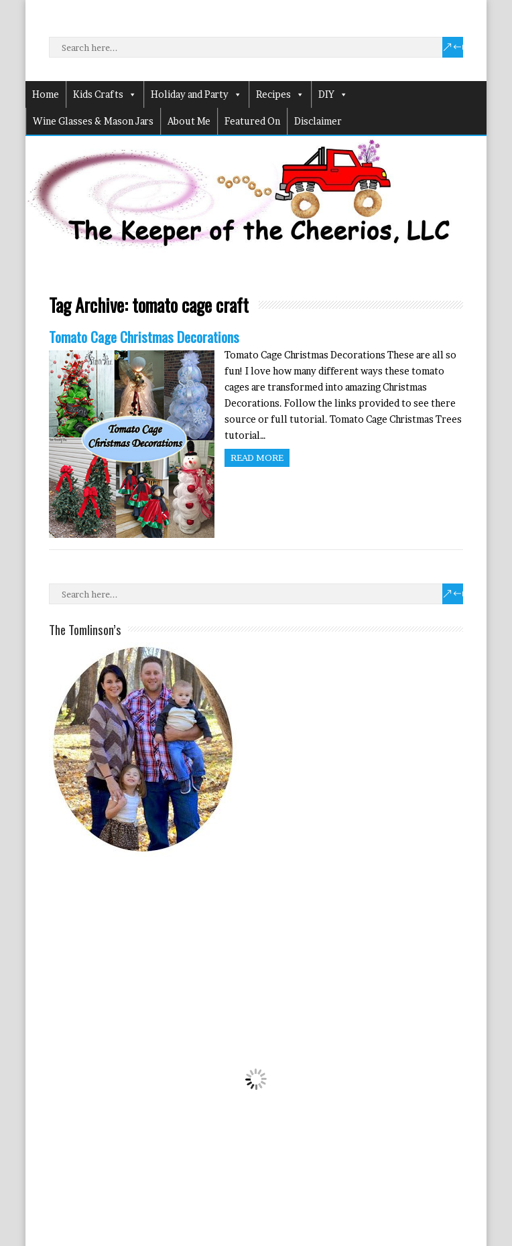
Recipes (280, 94)
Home (45, 94)
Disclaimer (318, 121)
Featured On (252, 121)
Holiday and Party (196, 94)
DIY (333, 94)
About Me (189, 121)
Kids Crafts (105, 94)
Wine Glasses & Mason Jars (93, 121)
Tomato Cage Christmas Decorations (144, 336)
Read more (257, 457)
